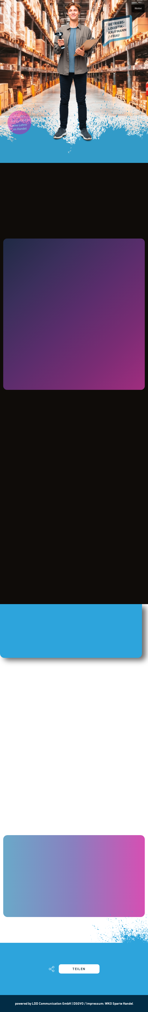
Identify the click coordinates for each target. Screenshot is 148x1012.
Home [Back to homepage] (138, 8)
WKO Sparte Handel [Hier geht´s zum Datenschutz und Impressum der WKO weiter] (119, 1003)
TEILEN (78, 969)
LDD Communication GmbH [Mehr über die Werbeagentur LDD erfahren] (52, 1003)
